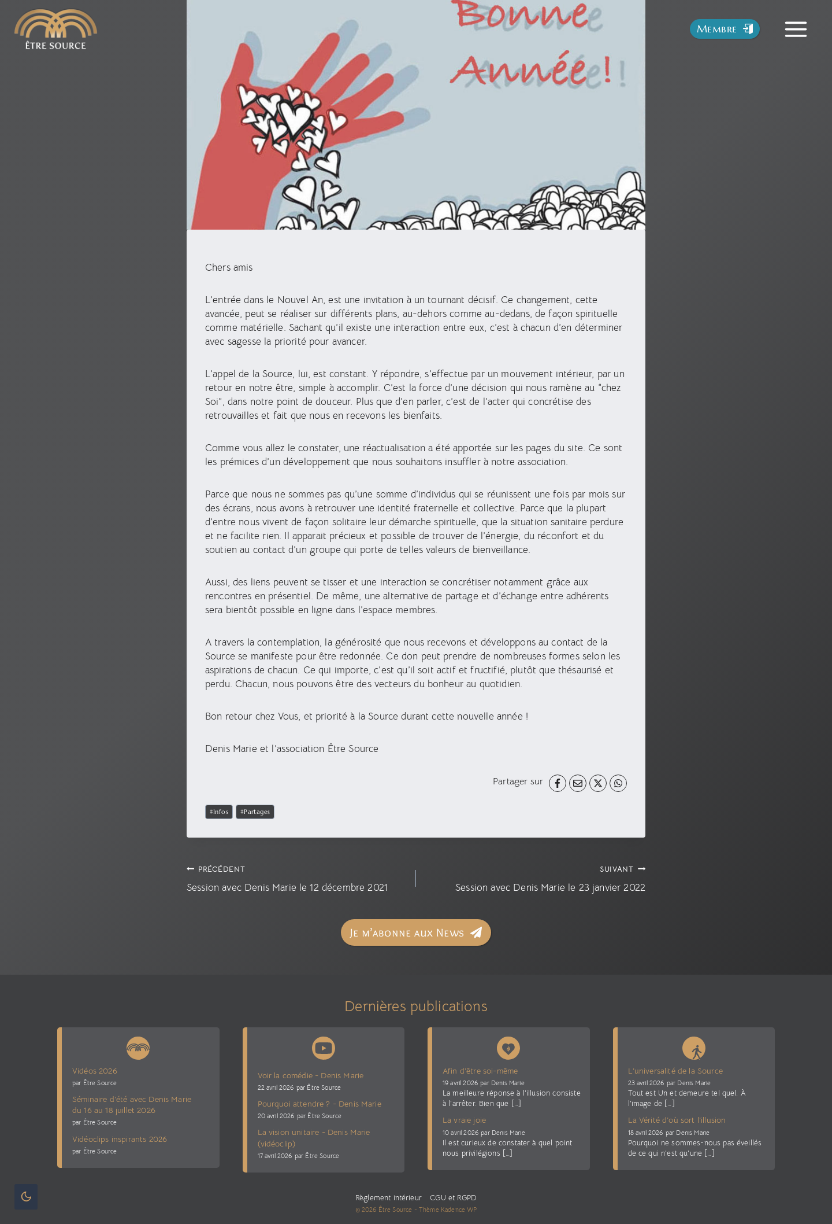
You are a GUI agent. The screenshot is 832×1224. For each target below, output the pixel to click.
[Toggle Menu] (796, 29)
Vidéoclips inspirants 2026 (119, 1139)
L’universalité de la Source (675, 1071)
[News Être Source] (138, 1046)
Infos (219, 812)
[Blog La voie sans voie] (693, 1046)
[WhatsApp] (618, 783)
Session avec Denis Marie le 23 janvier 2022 (535, 878)
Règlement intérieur (388, 1198)
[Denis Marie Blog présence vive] (508, 1046)
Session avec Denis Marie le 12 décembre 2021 (296, 878)
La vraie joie (464, 1120)
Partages (255, 812)
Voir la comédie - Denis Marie (311, 1075)
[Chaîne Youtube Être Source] (323, 1048)
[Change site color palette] (26, 1197)
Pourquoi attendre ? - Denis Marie (319, 1103)
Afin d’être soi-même (480, 1071)
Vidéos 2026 (94, 1071)
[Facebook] (557, 783)
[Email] (577, 783)
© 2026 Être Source (384, 1209)
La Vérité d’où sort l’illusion (677, 1120)
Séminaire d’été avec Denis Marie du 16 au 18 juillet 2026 (131, 1104)
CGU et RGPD (452, 1198)
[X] (598, 783)
